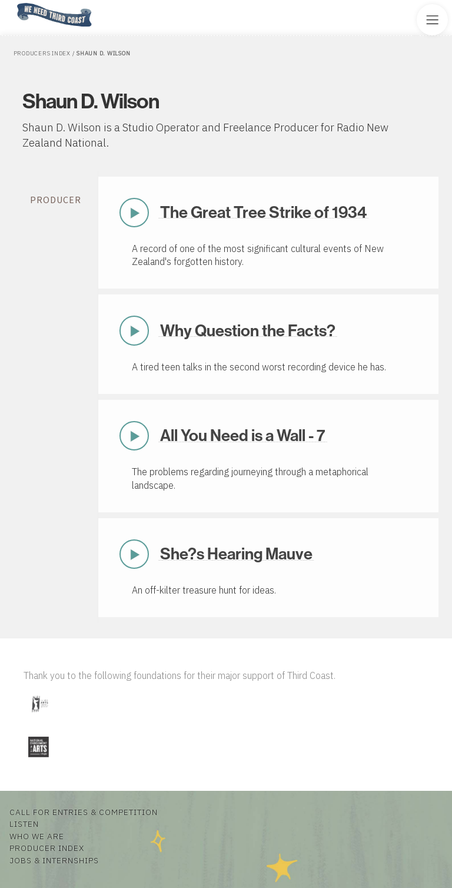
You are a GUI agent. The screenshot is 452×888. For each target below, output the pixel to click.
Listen (24, 824)
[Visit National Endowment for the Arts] (38, 759)
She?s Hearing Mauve (236, 554)
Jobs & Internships (54, 860)
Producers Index (42, 53)
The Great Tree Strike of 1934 (263, 212)
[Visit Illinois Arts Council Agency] (39, 717)
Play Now (134, 212)
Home (13, 4)
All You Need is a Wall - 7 (242, 435)
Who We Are (36, 836)
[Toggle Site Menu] (432, 19)
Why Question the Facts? (247, 330)
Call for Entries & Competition (83, 812)
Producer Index (46, 848)
